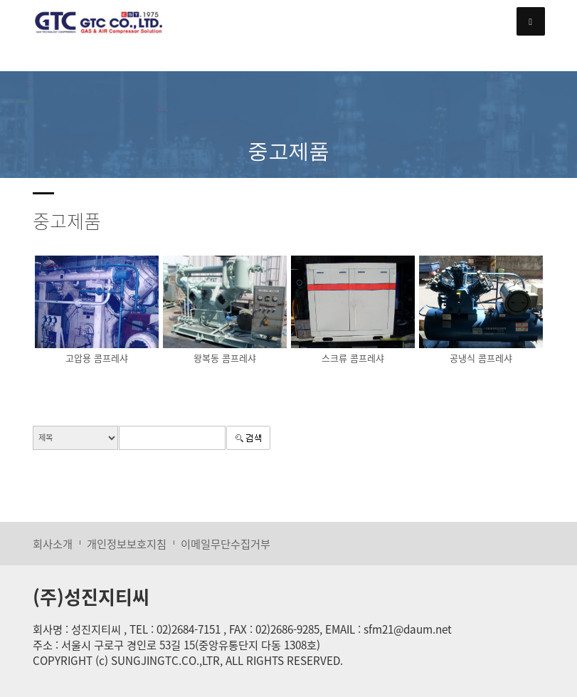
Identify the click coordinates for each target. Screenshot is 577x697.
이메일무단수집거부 (225, 543)
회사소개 (53, 543)
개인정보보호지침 (126, 543)
